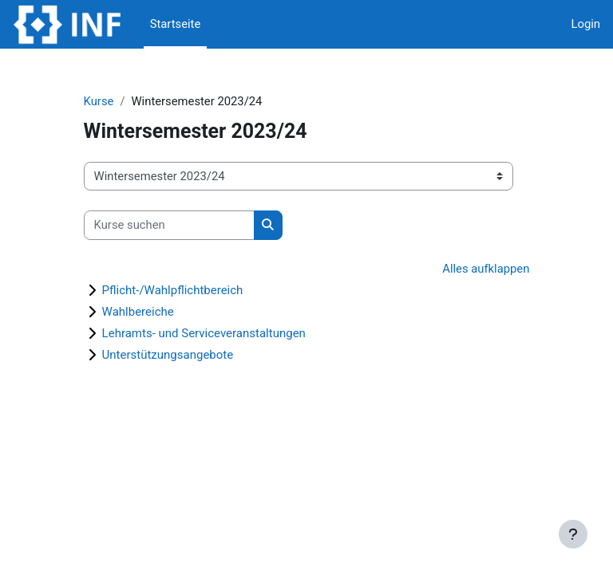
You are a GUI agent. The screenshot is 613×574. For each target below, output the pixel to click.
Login (586, 24)
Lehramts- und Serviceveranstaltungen (204, 333)
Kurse (99, 101)
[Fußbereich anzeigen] (573, 534)
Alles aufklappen (485, 268)
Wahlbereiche (138, 312)
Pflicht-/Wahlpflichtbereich (172, 290)
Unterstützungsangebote (168, 355)
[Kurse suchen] (169, 224)
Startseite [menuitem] (175, 24)
